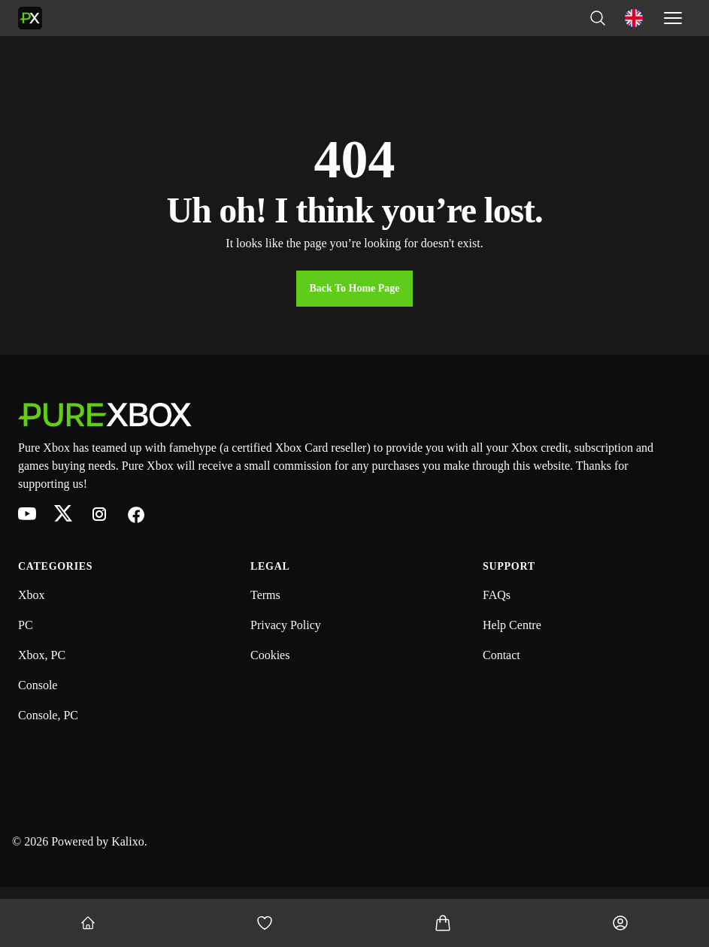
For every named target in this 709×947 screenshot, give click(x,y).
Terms (265, 594)
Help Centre (512, 625)
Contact (501, 655)
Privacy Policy (285, 625)
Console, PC (48, 715)
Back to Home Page (354, 288)
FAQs (497, 594)
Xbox (31, 594)
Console (37, 685)
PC (25, 625)
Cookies (269, 655)
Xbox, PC (41, 655)
